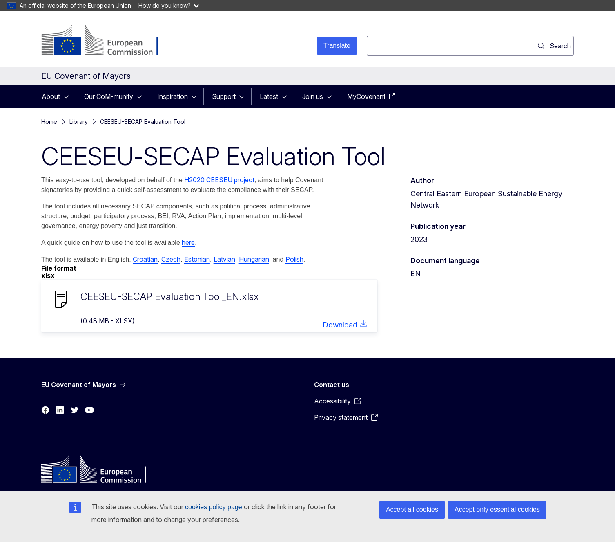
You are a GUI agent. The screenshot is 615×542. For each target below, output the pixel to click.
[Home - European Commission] (107, 41)
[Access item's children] (69, 96)
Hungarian (254, 259)
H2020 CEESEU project (219, 180)
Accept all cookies (412, 509)
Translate (336, 45)
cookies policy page (213, 507)
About (51, 96)
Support (224, 96)
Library (78, 121)
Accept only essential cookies (497, 509)
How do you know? (168, 5)
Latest (269, 96)
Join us (312, 96)
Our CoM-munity (108, 96)
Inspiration (172, 96)
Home (49, 121)
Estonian (197, 259)
